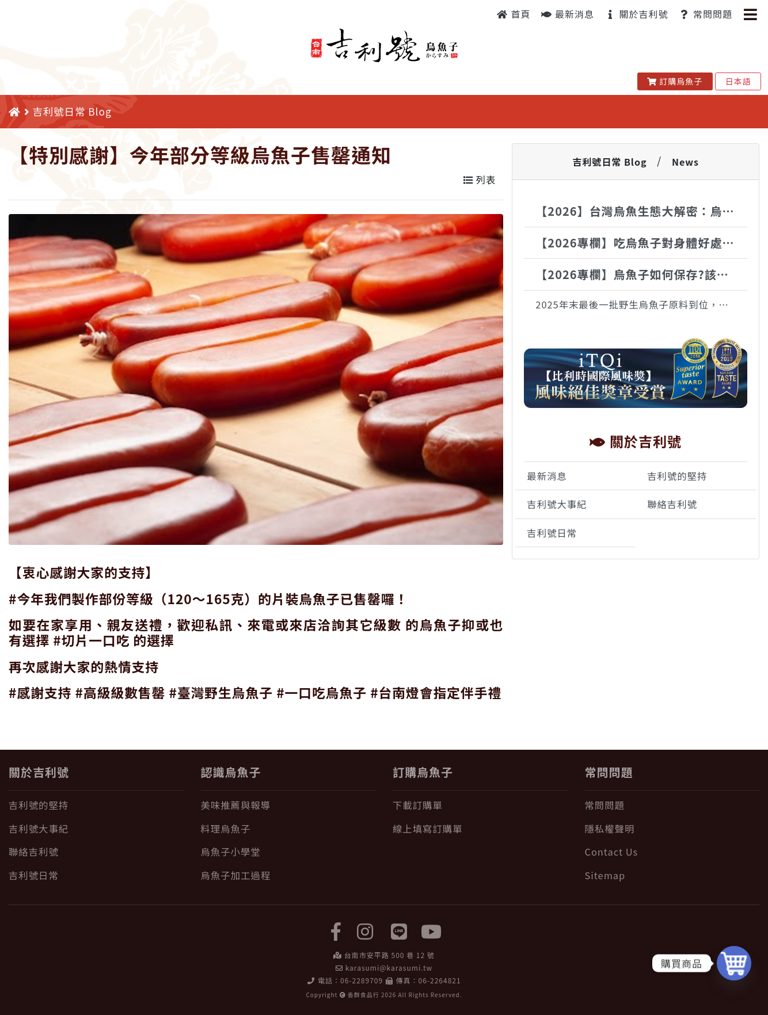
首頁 (514, 14)
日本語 (738, 81)
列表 (479, 179)
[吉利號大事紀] (96, 829)
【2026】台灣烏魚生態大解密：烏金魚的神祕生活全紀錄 (641, 211)
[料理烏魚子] (288, 829)
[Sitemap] (672, 875)
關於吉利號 (636, 14)
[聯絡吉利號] (96, 852)
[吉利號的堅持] (96, 805)
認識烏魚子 (231, 772)
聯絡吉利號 (672, 504)
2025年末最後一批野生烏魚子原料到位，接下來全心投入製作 (641, 304)
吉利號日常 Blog (609, 162)
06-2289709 (361, 980)
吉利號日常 (552, 533)
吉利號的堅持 (677, 476)
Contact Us (611, 851)
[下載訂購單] (480, 805)
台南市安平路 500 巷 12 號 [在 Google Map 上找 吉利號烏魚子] (389, 955)
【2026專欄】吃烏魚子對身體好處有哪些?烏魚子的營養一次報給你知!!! (641, 242)
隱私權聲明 (610, 828)
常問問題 (705, 14)
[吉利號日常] (96, 875)
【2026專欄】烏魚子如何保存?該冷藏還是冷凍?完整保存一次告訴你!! (641, 274)
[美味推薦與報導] (288, 805)
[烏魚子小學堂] (288, 852)
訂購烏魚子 (675, 81)
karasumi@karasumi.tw (388, 967)
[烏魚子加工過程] (288, 875)
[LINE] (399, 930)
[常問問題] (672, 805)
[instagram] (365, 930)
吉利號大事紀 (557, 504)
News (685, 162)
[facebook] (336, 930)
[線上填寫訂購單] (480, 829)
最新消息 (567, 14)
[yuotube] (431, 930)
